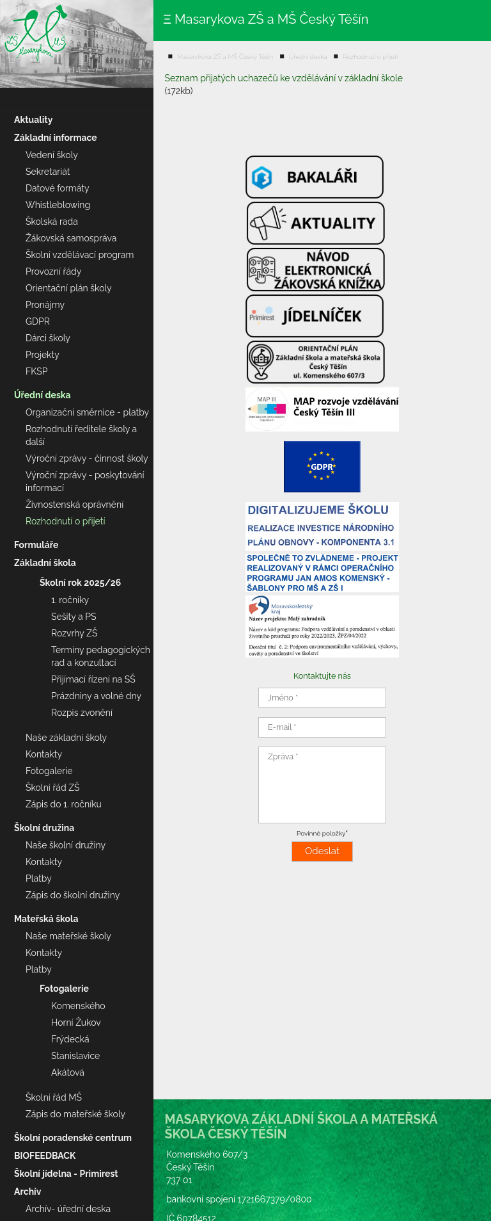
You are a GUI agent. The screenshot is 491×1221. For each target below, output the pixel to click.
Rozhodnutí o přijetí (370, 56)
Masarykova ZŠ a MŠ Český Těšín (225, 56)
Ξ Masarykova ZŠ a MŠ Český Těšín (265, 19)
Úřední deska (308, 56)
